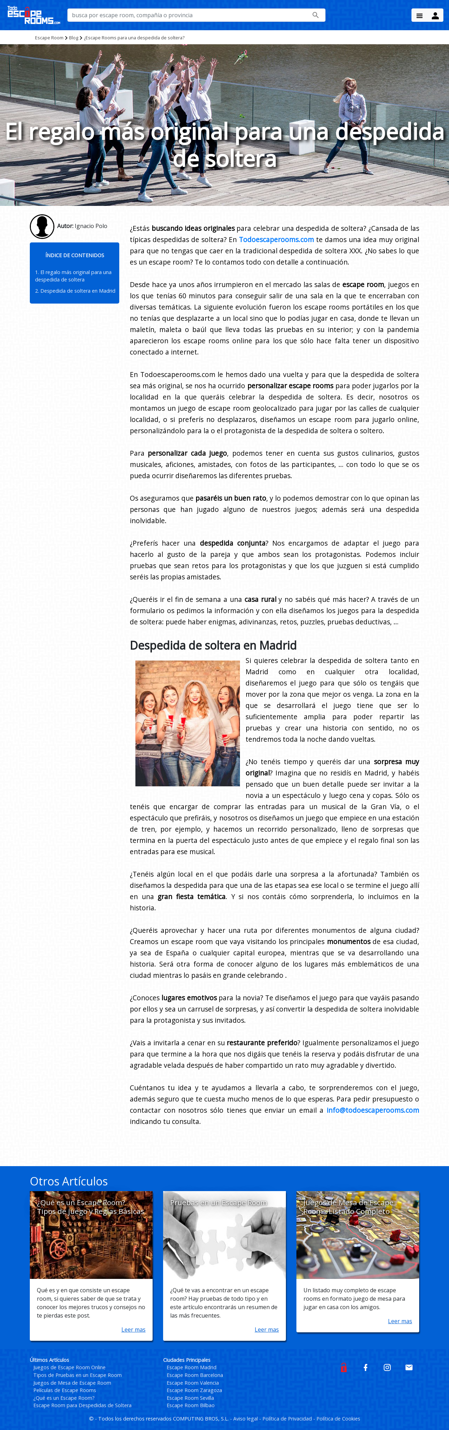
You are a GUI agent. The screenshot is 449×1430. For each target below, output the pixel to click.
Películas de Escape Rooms (64, 1390)
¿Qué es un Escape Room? (64, 1398)
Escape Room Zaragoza (194, 1390)
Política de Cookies (338, 1418)
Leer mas (133, 1329)
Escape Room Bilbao (191, 1405)
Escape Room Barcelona (195, 1375)
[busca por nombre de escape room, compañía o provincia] (196, 15)
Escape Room (49, 37)
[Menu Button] (419, 15)
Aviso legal (246, 1418)
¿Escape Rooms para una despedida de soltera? (134, 37)
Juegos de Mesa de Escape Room (72, 1382)
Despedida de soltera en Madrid (77, 290)
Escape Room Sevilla (190, 1398)
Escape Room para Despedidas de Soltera (82, 1405)
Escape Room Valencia (193, 1382)
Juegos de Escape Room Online (69, 1367)
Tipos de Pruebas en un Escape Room (77, 1375)
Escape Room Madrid (191, 1367)
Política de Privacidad (287, 1418)
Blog (73, 37)
